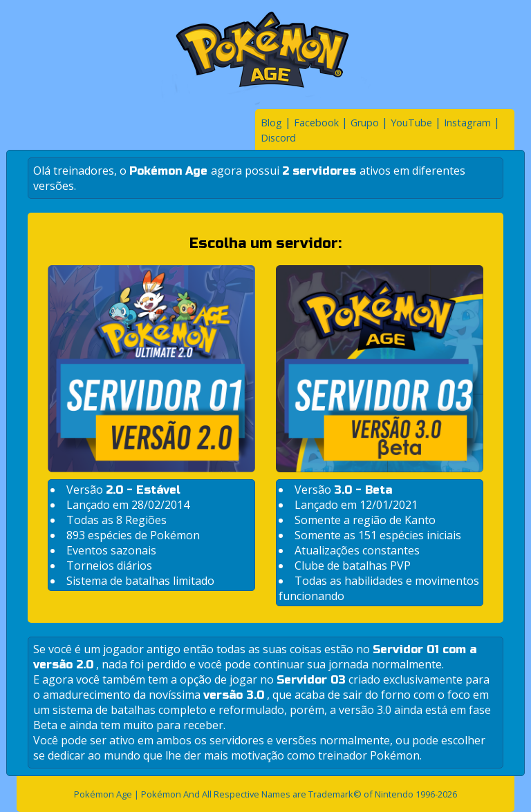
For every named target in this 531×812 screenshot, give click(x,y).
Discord (278, 137)
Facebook (316, 122)
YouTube (411, 122)
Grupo (365, 122)
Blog (271, 122)
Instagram (467, 122)
